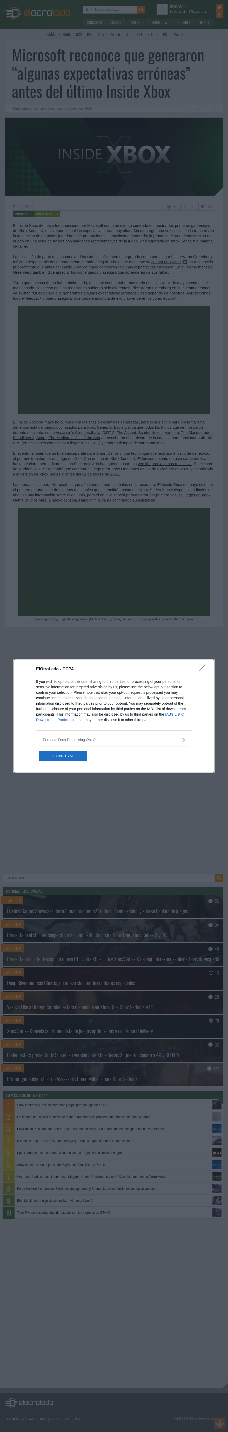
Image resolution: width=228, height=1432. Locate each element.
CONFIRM (63, 756)
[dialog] (114, 716)
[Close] (204, 669)
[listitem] (114, 740)
